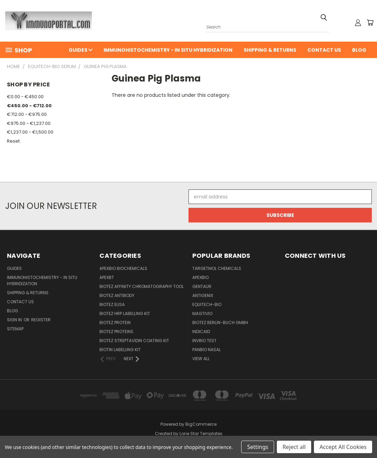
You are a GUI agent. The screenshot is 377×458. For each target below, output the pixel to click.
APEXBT (106, 277)
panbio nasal (206, 350)
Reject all (294, 447)
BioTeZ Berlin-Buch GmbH (220, 322)
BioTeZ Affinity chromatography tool (141, 286)
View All (201, 359)
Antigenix (202, 295)
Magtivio (202, 313)
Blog (359, 49)
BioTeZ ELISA (112, 304)
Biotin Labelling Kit (120, 350)
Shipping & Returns (270, 49)
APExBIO (200, 277)
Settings (257, 447)
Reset (13, 141)
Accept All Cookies (343, 447)
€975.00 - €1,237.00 (29, 123)
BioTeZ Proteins (116, 331)
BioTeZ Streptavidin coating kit (134, 341)
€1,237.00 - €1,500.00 (30, 132)
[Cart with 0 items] (370, 22)
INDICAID (201, 331)
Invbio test (204, 341)
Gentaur (201, 286)
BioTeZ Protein (115, 322)
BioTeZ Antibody (116, 295)
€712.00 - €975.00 (27, 114)
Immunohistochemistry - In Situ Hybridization (168, 49)
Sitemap (15, 329)
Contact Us (324, 49)
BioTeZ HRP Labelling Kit (124, 313)
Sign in (15, 320)
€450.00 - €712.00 (29, 105)
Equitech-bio (206, 304)
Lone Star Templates (200, 433)
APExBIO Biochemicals (123, 268)
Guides (81, 49)
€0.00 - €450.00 (25, 96)
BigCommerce (201, 424)
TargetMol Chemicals (216, 268)
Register (41, 320)
